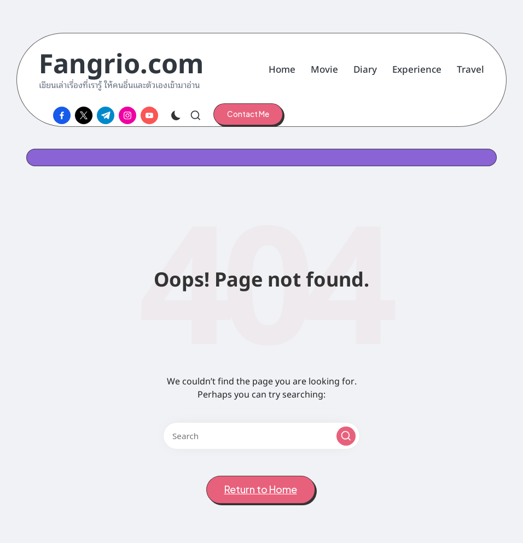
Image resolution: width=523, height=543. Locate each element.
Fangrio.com (121, 61)
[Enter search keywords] (261, 435)
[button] (248, 114)
